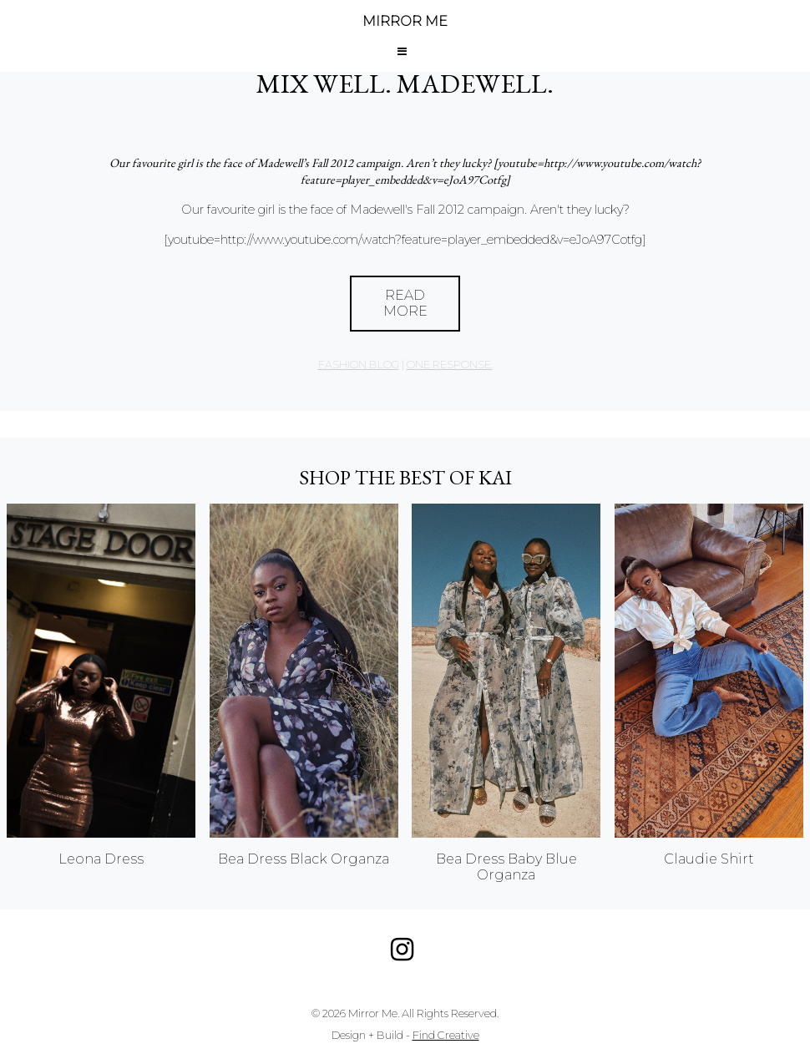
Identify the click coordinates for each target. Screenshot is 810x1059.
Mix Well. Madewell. (405, 83)
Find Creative (446, 1035)
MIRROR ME (405, 21)
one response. (450, 364)
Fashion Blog (358, 364)
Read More (405, 303)
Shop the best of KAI (405, 477)
